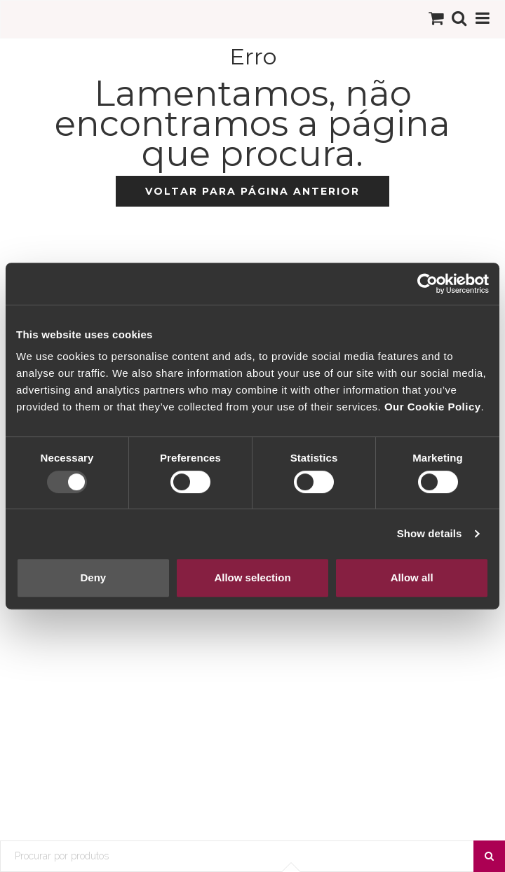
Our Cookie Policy (432, 407)
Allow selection (252, 577)
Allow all (412, 577)
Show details (429, 533)
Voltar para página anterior (252, 191)
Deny (93, 577)
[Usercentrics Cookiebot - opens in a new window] (427, 283)
